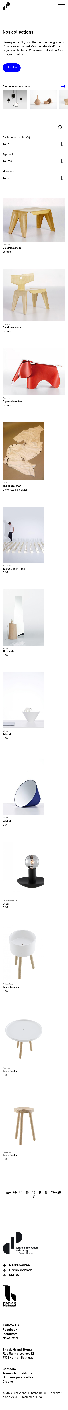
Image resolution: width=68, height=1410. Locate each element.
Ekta (39, 1397)
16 (33, 1192)
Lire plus (12, 67)
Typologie (8, 154)
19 (52, 1192)
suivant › (59, 1192)
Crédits (8, 1381)
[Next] (61, 87)
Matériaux (9, 171)
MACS (14, 1275)
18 (46, 1192)
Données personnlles (18, 1377)
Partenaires (19, 1265)
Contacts (9, 1369)
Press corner (20, 1270)
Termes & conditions (17, 1373)
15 (27, 1192)
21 (34, 1196)
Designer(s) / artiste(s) (16, 137)
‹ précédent (12, 1192)
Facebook (10, 1330)
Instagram (10, 1334)
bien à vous (10, 1397)
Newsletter (10, 1338)
